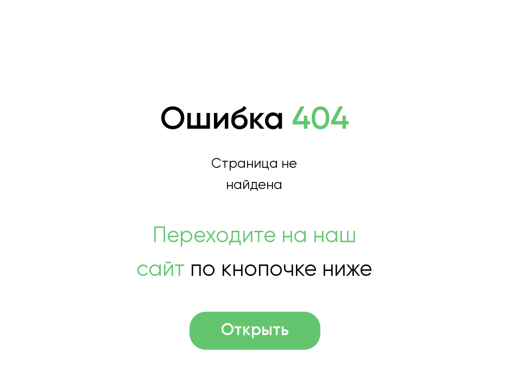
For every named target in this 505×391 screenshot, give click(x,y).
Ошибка (254, 120)
